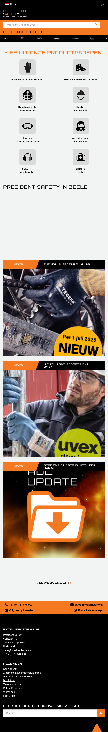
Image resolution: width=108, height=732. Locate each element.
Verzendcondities (13, 684)
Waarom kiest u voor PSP (17, 676)
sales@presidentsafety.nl (86, 604)
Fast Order (9, 695)
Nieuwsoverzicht (53, 582)
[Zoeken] (96, 25)
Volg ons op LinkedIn (19, 610)
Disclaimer (9, 680)
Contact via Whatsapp (88, 610)
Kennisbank (10, 668)
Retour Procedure (13, 688)
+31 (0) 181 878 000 (18, 604)
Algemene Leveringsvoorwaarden (22, 672)
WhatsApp (9, 692)
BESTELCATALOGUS (20, 32)
